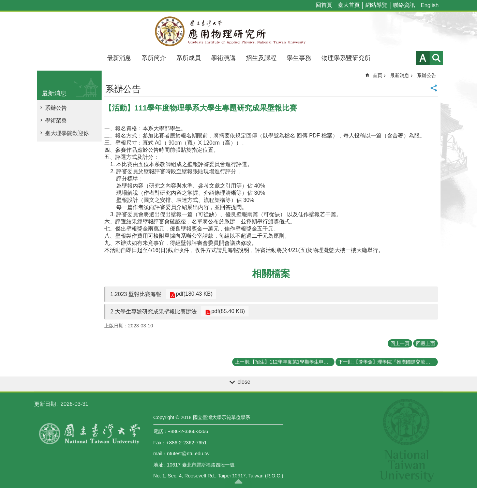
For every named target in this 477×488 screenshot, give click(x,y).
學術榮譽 (56, 120)
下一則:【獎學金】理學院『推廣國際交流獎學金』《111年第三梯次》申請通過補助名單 (388, 362)
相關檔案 (271, 273)
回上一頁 (399, 343)
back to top (238, 481)
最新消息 (119, 58)
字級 (423, 58)
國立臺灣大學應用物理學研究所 (238, 31)
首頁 (377, 75)
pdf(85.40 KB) (226, 311)
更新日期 (45, 404)
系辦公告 (56, 108)
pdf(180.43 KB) (192, 294)
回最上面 (425, 343)
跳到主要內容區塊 (3, 3)
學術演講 (223, 58)
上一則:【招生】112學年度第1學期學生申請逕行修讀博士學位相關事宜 (284, 362)
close (244, 382)
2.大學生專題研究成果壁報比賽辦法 (153, 311)
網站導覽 (376, 5)
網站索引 (436, 58)
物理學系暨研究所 (346, 58)
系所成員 (188, 58)
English (429, 5)
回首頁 (324, 5)
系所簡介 (153, 58)
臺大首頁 (349, 5)
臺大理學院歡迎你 (67, 133)
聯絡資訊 (404, 5)
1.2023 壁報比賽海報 (135, 294)
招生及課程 (261, 58)
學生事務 (299, 58)
